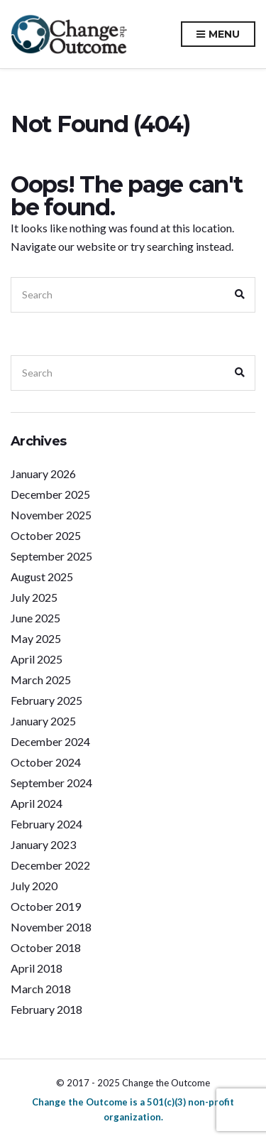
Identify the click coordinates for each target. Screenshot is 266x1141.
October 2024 (46, 762)
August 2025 (42, 576)
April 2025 (36, 659)
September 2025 (51, 556)
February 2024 (46, 824)
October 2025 (46, 535)
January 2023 (43, 844)
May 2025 (36, 638)
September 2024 (51, 782)
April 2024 (36, 803)
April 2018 (36, 968)
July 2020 (34, 885)
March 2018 (41, 988)
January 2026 (43, 473)
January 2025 (43, 721)
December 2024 (50, 741)
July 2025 (34, 597)
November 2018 (51, 927)
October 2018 (46, 947)
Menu (218, 35)
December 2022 (50, 865)
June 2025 (35, 617)
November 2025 (51, 514)
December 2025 (50, 494)
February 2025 (46, 700)
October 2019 (46, 906)
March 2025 (41, 679)
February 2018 (46, 1009)
